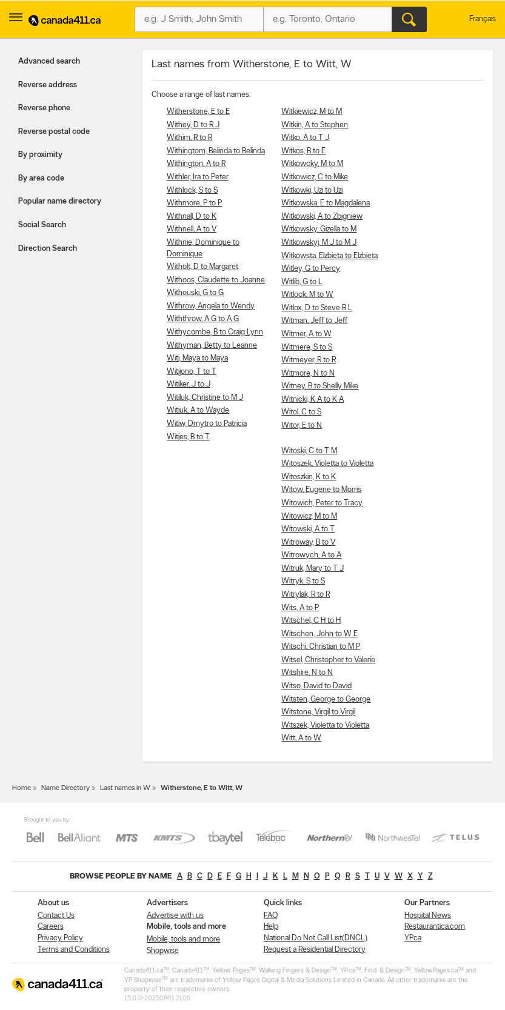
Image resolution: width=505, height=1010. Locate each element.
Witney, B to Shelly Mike (319, 386)
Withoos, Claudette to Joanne (216, 280)
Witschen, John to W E (319, 634)
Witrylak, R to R (305, 595)
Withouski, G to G (195, 293)
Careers (51, 927)
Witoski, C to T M (309, 451)
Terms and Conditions (74, 950)
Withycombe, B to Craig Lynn (215, 332)
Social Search (42, 225)
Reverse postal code (54, 132)
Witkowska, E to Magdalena (325, 203)
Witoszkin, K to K (308, 477)
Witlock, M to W (307, 295)
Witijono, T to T (191, 372)
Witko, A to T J (305, 138)
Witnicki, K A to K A (312, 400)
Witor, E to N (301, 426)
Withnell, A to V (191, 229)
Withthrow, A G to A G (203, 319)
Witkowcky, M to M (312, 164)
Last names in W (125, 788)
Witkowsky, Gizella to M (318, 229)
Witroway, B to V (308, 543)
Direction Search (47, 249)
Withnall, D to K (191, 217)
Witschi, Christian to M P (320, 647)
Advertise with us (175, 916)
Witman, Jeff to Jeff (314, 321)
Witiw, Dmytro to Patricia (207, 424)
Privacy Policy (60, 938)
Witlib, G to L (302, 282)
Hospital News (427, 916)
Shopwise (163, 951)
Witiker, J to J (188, 384)
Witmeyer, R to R (308, 360)
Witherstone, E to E (198, 112)
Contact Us (56, 916)
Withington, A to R (196, 164)
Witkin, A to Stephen (314, 125)
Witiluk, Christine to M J (205, 398)
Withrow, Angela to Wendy (211, 306)
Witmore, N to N (308, 373)
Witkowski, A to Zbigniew (322, 217)
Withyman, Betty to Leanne (212, 346)
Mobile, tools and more (183, 939)
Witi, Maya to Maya (197, 358)
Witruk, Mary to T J (312, 569)
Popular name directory (59, 201)
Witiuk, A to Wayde (198, 410)
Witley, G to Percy (310, 269)
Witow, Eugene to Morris (321, 490)
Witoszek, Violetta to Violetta (327, 464)
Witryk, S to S (303, 581)
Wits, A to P (300, 608)
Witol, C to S (301, 412)
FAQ (271, 916)
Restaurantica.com (434, 927)
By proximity (40, 155)
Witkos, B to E (303, 151)
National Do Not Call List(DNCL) (315, 938)
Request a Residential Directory (315, 950)
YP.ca (412, 938)
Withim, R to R (189, 138)
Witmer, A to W (306, 334)
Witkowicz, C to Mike (314, 177)
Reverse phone (44, 108)
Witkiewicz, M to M (311, 112)
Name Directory (65, 788)
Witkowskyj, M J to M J (318, 243)
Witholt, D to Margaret (202, 267)
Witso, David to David (316, 686)
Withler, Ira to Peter (198, 177)
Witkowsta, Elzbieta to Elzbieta (329, 256)
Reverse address (47, 85)
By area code (41, 178)
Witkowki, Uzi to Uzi (312, 190)
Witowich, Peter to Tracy (322, 503)
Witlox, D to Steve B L (316, 308)
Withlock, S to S (192, 190)
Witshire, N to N (307, 673)
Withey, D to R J (193, 125)
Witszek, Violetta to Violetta (325, 725)
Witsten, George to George (325, 699)
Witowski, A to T (308, 529)
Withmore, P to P (194, 203)
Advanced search (49, 61)
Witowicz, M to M (309, 516)
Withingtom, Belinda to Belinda (216, 151)
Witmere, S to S (306, 347)
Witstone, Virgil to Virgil (318, 712)
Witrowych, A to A (311, 555)
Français (482, 19)
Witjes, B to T (188, 437)
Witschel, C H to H (311, 621)
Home (21, 788)
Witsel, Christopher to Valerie (328, 660)
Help (271, 927)
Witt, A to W (301, 738)
